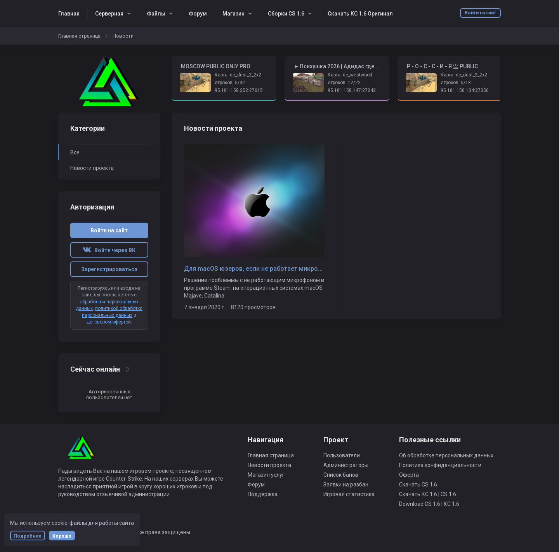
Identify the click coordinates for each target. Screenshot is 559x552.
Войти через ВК (109, 250)
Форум (198, 13)
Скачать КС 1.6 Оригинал (360, 13)
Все (75, 152)
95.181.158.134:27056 (465, 90)
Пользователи (341, 455)
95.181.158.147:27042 (352, 90)
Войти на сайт (480, 13)
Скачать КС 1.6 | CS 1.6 (427, 494)
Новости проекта (92, 168)
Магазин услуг (266, 475)
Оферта (409, 475)
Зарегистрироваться (109, 269)
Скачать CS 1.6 (418, 484)
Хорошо (61, 536)
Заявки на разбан (345, 484)
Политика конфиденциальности (440, 465)
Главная (69, 13)
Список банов (340, 475)
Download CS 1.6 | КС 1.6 (429, 504)
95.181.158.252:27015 (239, 90)
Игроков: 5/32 (230, 82)
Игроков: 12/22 (344, 82)
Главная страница (79, 36)
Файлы (156, 13)
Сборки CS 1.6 (286, 13)
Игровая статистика (349, 494)
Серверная (109, 13)
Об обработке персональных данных (446, 455)
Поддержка (263, 494)
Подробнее (28, 536)
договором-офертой (109, 322)
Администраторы (345, 465)
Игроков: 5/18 (456, 82)
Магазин (233, 13)
